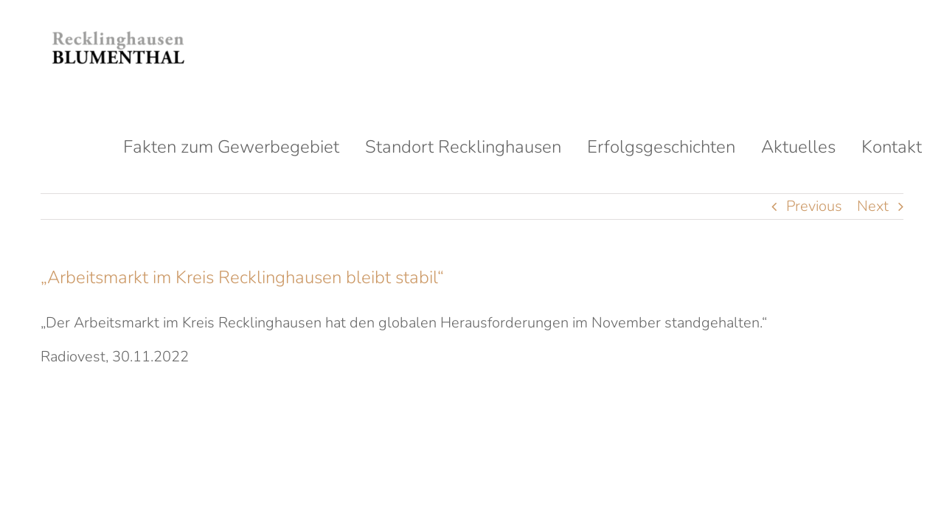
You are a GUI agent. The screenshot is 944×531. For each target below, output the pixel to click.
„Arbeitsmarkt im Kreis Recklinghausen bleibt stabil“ (242, 277)
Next (873, 206)
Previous (814, 206)
